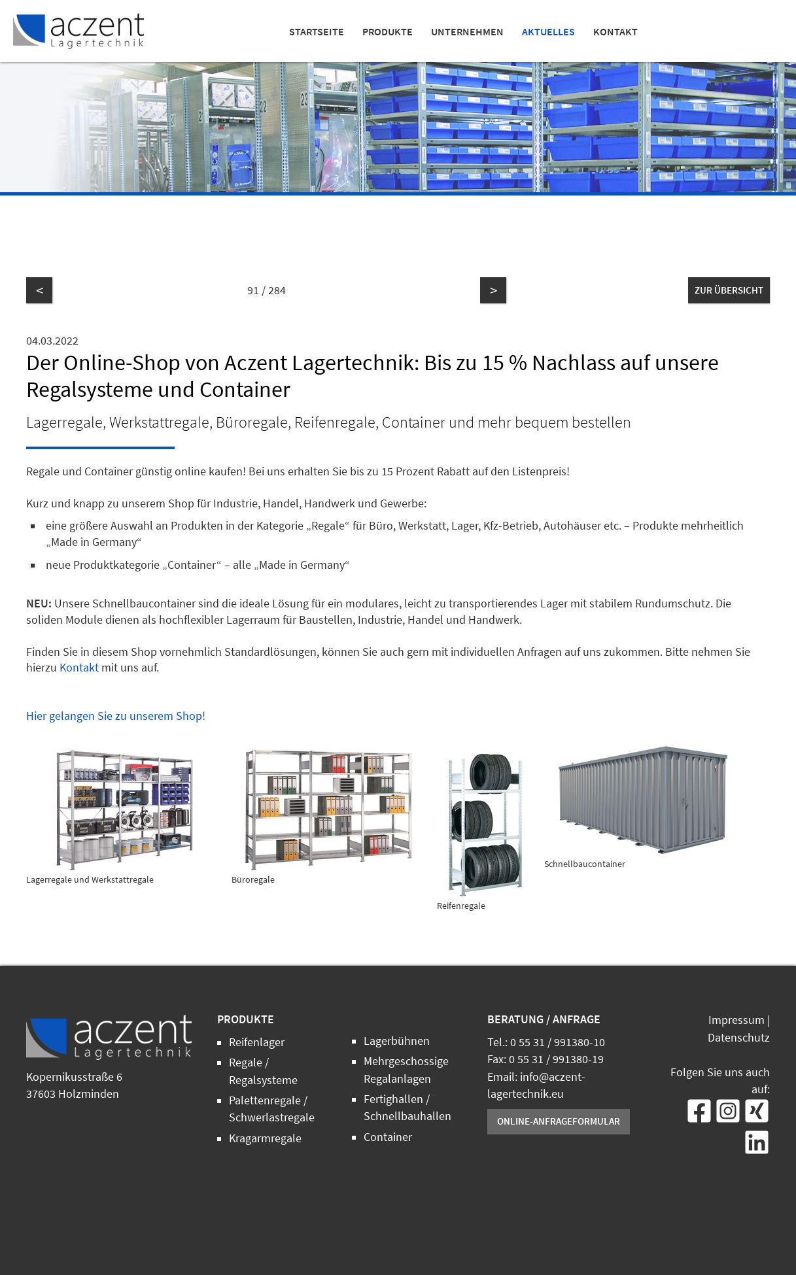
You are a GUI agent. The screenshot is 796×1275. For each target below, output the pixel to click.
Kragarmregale (265, 1138)
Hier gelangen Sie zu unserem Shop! (115, 716)
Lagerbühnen (397, 1041)
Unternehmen (467, 31)
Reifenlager (257, 1042)
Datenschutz (739, 1037)
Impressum (736, 1020)
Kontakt (615, 31)
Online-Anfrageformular (558, 1121)
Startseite (316, 31)
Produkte (387, 31)
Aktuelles (548, 31)
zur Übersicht (729, 290)
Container (388, 1137)
